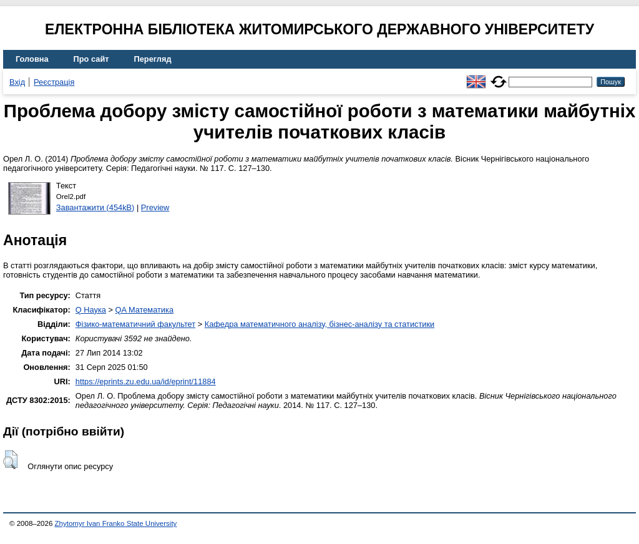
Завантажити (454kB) (95, 207)
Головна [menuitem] (32, 59)
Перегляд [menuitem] (153, 59)
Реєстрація (54, 82)
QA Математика (144, 309)
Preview (155, 207)
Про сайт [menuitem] (91, 59)
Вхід (17, 82)
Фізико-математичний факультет (135, 324)
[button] (10, 459)
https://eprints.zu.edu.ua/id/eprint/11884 (146, 381)
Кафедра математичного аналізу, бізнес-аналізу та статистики (319, 324)
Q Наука (91, 309)
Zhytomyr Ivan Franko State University (116, 523)
